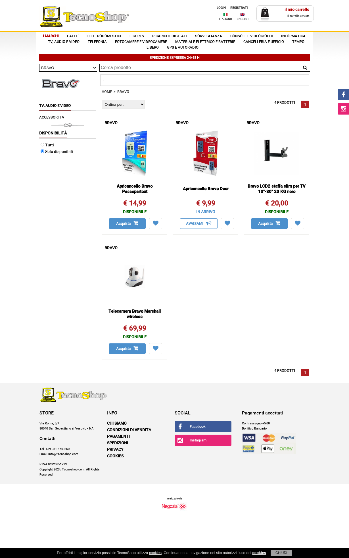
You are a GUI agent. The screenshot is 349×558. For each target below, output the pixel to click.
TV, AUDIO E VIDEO (64, 42)
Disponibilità (53, 133)
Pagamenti (118, 437)
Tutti (47, 145)
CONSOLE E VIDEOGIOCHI (251, 36)
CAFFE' (72, 36)
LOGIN (221, 7)
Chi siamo (117, 424)
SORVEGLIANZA (208, 36)
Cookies (115, 456)
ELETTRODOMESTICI (104, 36)
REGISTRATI (239, 7)
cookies (155, 553)
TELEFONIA (97, 42)
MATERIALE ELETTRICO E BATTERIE (205, 42)
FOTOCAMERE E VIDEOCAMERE (141, 42)
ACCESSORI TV (51, 117)
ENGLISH (242, 19)
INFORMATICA (293, 36)
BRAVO (123, 92)
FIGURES (136, 36)
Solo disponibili (57, 152)
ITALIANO (225, 19)
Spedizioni (117, 443)
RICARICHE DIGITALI (169, 36)
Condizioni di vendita (129, 430)
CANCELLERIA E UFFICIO (263, 42)
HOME (107, 92)
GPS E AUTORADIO (182, 47)
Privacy (115, 450)
